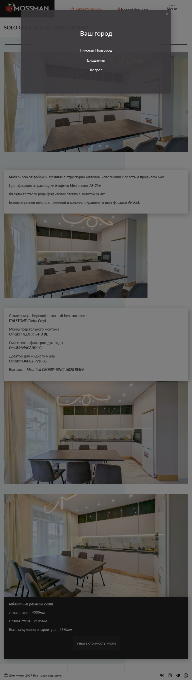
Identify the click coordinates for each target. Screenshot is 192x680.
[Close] (167, 13)
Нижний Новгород (96, 50)
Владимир (96, 60)
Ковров (96, 70)
